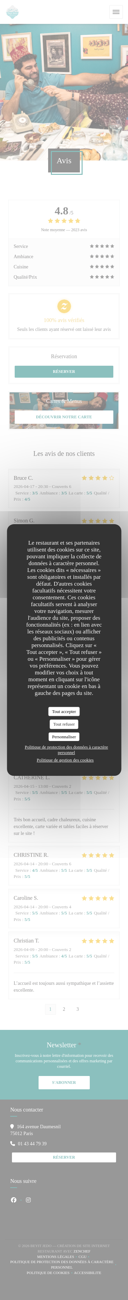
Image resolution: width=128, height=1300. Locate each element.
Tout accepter (64, 711)
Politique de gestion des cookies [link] (65, 760)
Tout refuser (64, 724)
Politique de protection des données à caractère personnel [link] (66, 749)
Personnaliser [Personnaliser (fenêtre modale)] (64, 736)
